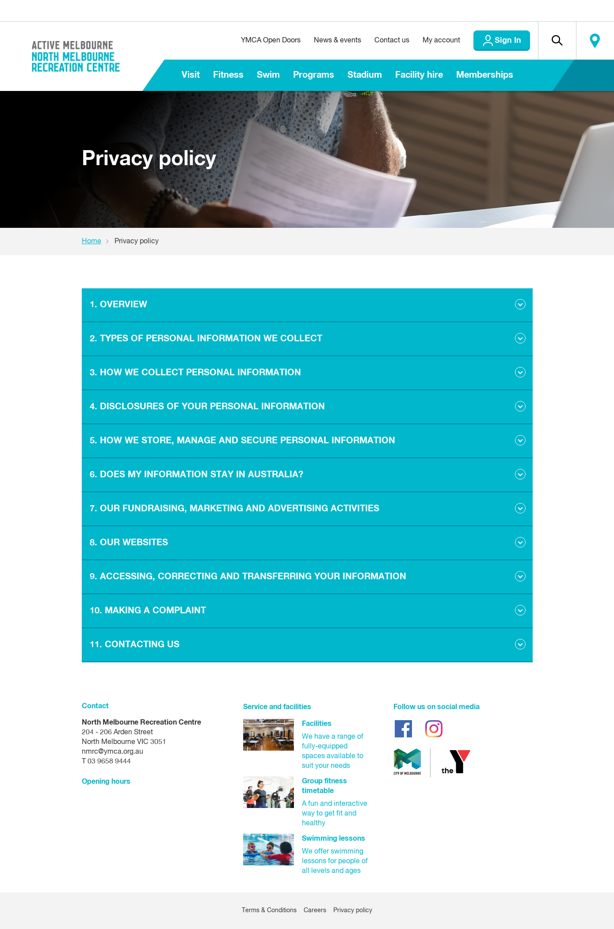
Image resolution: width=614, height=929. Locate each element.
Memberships (484, 75)
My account (441, 40)
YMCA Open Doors (271, 40)
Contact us (391, 40)
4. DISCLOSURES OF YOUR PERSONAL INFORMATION (207, 406)
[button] (557, 41)
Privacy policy (352, 910)
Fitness (228, 75)
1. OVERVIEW (118, 304)
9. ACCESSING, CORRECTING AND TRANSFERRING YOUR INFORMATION (248, 576)
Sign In (508, 41)
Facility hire (419, 75)
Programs (313, 75)
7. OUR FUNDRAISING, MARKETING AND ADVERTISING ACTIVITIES (234, 508)
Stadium (364, 75)
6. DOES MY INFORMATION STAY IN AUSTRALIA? (196, 474)
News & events (337, 40)
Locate (595, 41)
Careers (315, 910)
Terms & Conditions (269, 910)
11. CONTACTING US (134, 644)
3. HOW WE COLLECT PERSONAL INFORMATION (195, 372)
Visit (191, 75)
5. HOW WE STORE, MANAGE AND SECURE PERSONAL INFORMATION (242, 440)
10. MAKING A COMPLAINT (148, 610)
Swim (268, 75)
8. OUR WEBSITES (129, 542)
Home (91, 241)
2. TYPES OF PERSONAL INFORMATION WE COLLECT (206, 338)
